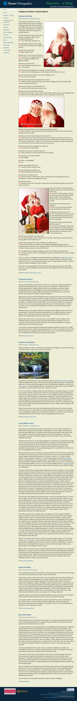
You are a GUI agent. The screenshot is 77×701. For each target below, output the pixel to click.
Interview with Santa (25, 16)
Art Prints (5, 35)
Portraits (39, 272)
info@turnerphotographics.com (66, 6)
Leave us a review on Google (67, 691)
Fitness (24, 560)
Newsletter (6, 47)
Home (5, 12)
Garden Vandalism (25, 567)
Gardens (25, 608)
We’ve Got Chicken (25, 614)
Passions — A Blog (8, 15)
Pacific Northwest (8, 32)
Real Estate (6, 45)
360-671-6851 (53, 6)
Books (5, 40)
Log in (72, 699)
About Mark (6, 52)
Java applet (31, 540)
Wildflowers (6, 30)
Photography (33, 272)
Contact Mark (7, 50)
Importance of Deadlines (27, 342)
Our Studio (6, 24)
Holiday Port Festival (67, 257)
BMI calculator (67, 458)
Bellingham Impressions (63, 380)
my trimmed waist (67, 463)
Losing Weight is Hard (26, 423)
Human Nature (26, 272)
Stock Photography (8, 42)
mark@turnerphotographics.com (66, 696)
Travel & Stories (7, 37)
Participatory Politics (26, 279)
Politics (31, 335)
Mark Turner (37, 18)
